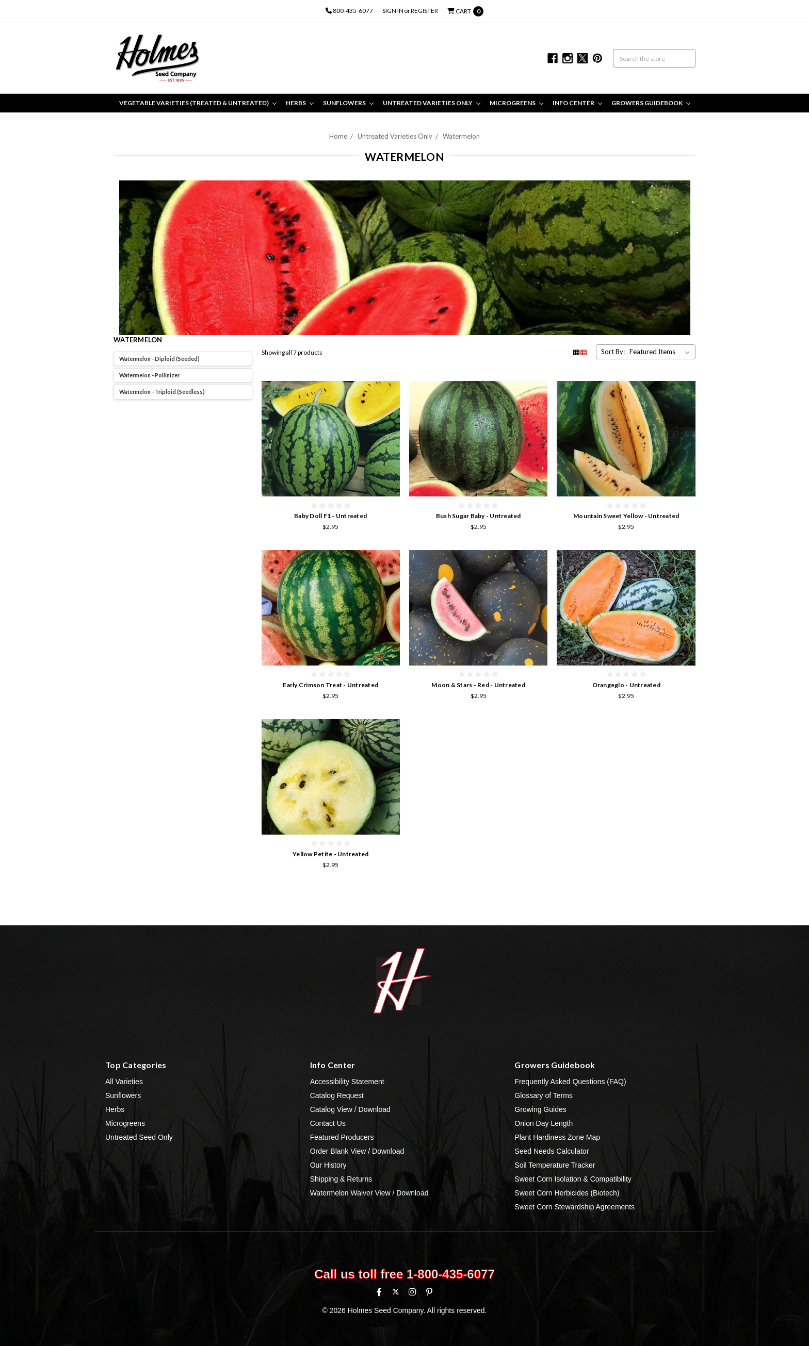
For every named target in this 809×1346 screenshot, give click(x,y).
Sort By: (613, 351)
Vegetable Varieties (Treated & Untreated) (198, 103)
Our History (328, 1165)
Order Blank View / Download (357, 1151)
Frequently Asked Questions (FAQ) (570, 1081)
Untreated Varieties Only (431, 103)
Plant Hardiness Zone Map (557, 1137)
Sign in (392, 10)
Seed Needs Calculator (551, 1151)
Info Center (577, 103)
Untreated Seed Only (139, 1137)
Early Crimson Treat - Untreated (330, 685)
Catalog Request (337, 1095)
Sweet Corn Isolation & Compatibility (572, 1179)
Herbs (300, 103)
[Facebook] (379, 1292)
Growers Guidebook (650, 103)
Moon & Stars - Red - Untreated (478, 685)
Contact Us (328, 1123)
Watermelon (461, 136)
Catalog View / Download (350, 1109)
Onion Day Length (543, 1123)
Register (424, 10)
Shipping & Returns (341, 1179)
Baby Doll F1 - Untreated (330, 516)
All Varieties (124, 1081)
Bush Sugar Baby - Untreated (478, 516)
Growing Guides (540, 1109)
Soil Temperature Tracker (554, 1165)
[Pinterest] (429, 1292)
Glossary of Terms (543, 1095)
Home (338, 136)
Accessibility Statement (347, 1081)
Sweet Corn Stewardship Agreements (574, 1207)
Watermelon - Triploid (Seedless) (162, 391)
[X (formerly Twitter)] (395, 1291)
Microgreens (516, 103)
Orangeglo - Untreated (626, 685)
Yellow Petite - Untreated (330, 854)
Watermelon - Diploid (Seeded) (159, 358)
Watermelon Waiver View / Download (369, 1193)
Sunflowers (348, 103)
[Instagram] (412, 1292)
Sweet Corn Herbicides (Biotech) (566, 1193)
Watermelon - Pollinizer (149, 375)
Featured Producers (342, 1137)
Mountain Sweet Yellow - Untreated (626, 516)
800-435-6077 (349, 10)
